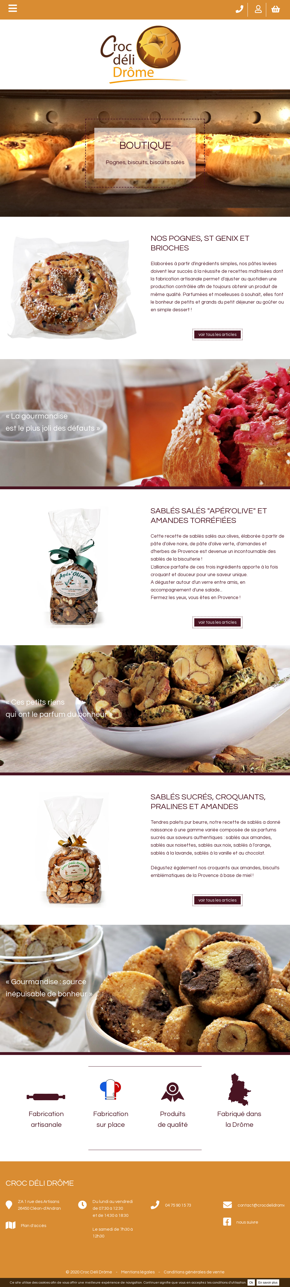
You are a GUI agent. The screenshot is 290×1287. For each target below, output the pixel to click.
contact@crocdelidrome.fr (261, 1205)
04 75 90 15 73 (239, 8)
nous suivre (247, 1222)
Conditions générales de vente (194, 1272)
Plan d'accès (33, 1225)
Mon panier (276, 8)
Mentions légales (138, 1272)
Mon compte (257, 8)
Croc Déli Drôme (40, 1183)
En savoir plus (268, 1282)
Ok (251, 1282)
